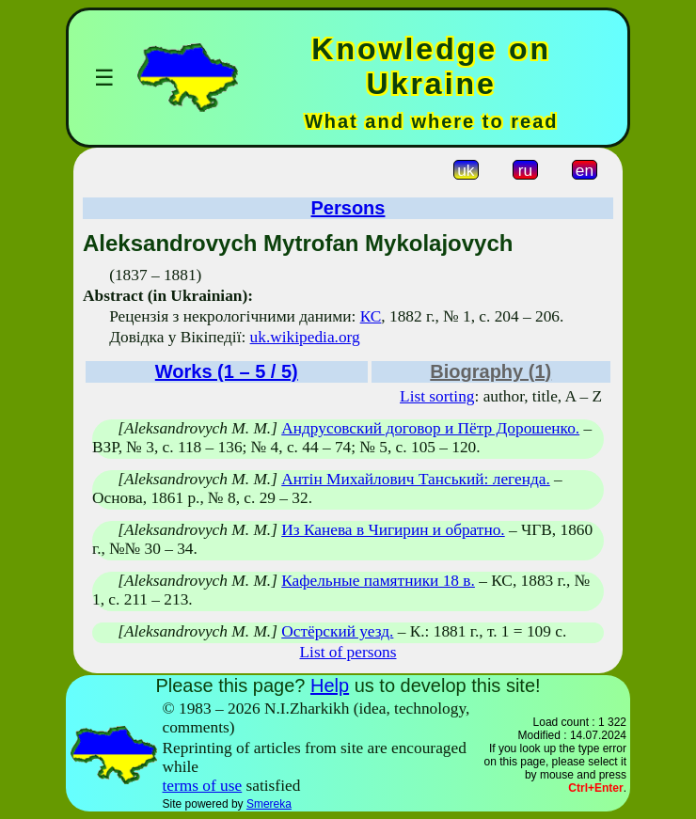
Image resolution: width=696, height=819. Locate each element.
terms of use (203, 786)
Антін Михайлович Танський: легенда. (415, 479)
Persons (348, 207)
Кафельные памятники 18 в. (378, 581)
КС (371, 316)
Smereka (269, 804)
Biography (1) (490, 371)
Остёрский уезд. (337, 631)
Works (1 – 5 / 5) (226, 371)
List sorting (437, 396)
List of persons (348, 652)
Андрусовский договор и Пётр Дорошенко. (430, 428)
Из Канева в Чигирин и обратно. (392, 530)
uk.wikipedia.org (305, 337)
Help (329, 685)
